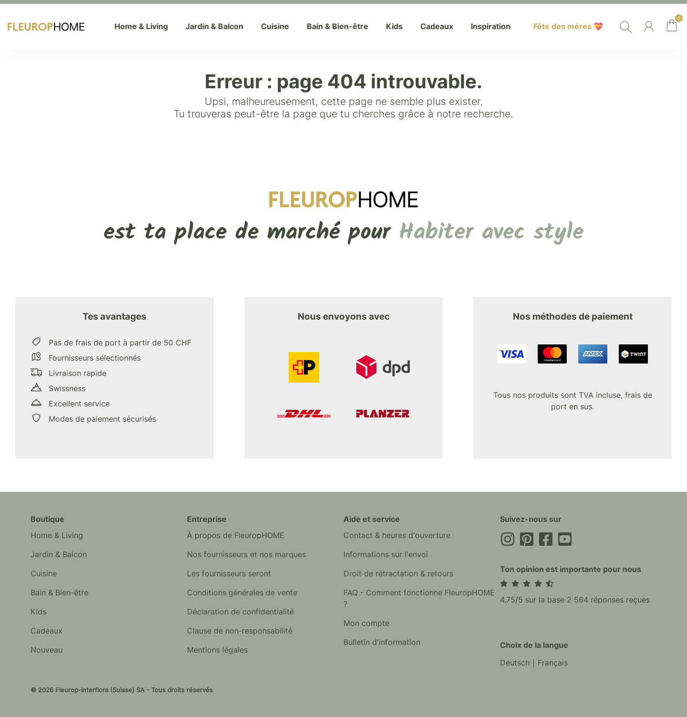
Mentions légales (217, 650)
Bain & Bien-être (59, 593)
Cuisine (44, 574)
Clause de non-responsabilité (239, 631)
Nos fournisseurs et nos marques (246, 555)
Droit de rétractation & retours (398, 574)
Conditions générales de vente (242, 593)
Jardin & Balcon (59, 555)
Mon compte (366, 623)
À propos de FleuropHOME (235, 535)
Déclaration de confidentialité (240, 612)
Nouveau (46, 650)
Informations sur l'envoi (386, 555)
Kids (38, 612)
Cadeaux (46, 631)
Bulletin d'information (382, 642)
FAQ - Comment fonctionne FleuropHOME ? (419, 598)
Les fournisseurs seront (229, 574)
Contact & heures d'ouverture (397, 535)
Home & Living (57, 535)
